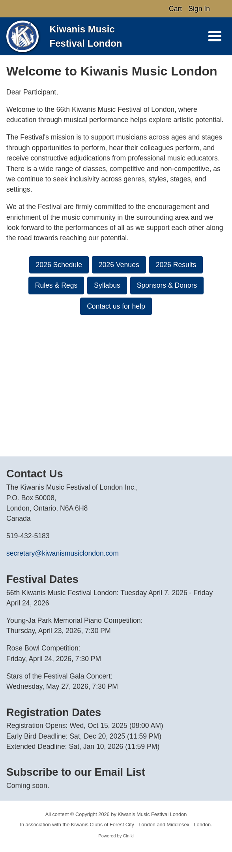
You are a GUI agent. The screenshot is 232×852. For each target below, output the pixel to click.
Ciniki (128, 835)
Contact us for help (116, 306)
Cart (175, 9)
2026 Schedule (59, 265)
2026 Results (176, 265)
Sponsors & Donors (167, 285)
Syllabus (107, 285)
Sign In (199, 9)
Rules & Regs (56, 285)
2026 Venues (119, 265)
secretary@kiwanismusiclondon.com (62, 553)
